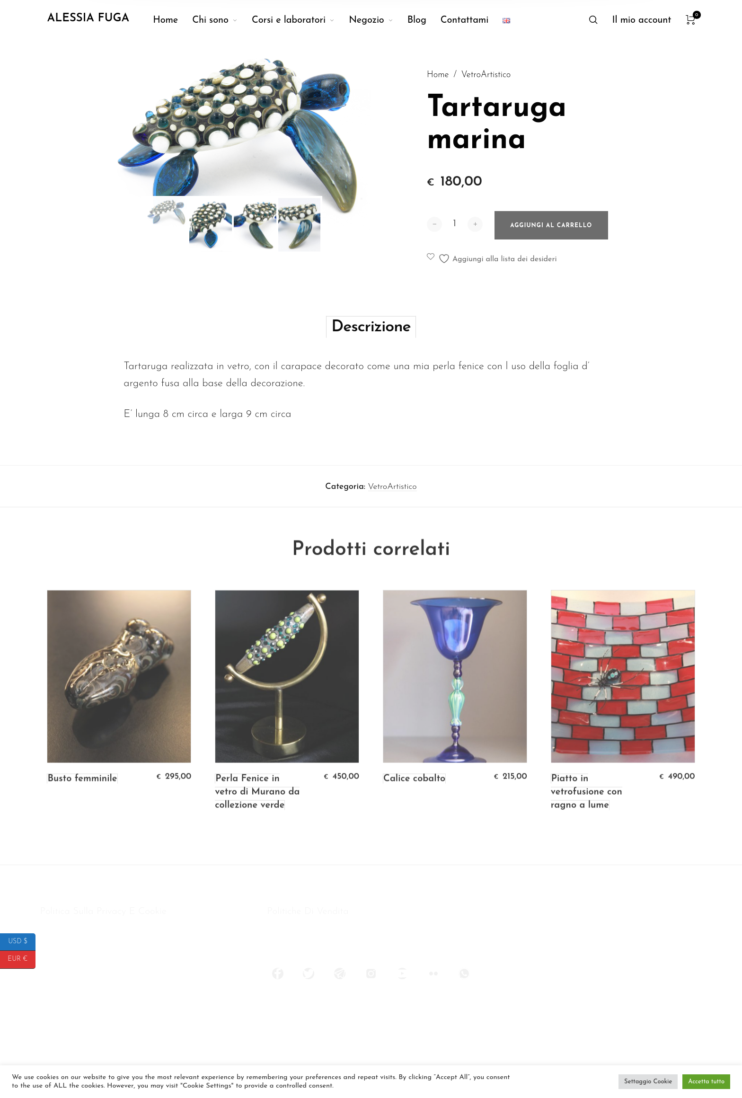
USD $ (21, 942)
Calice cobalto (414, 797)
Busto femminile (82, 797)
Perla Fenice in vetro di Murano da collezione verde (257, 811)
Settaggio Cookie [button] (648, 1082)
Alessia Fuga (88, 18)
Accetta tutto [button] (706, 1082)
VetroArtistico (486, 76)
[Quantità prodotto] (454, 234)
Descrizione (370, 344)
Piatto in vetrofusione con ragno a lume (586, 811)
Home (438, 76)
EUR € (21, 959)
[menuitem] (172, 20)
